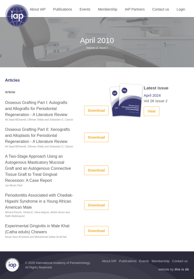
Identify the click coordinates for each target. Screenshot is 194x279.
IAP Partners (135, 9)
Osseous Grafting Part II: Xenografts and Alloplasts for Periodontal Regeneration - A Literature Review (37, 135)
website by (173, 269)
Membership (107, 9)
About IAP (37, 9)
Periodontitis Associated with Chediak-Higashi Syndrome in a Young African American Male (39, 201)
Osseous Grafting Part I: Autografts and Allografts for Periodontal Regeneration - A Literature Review (36, 108)
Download (96, 110)
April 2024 (152, 95)
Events (85, 9)
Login (181, 9)
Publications (62, 9)
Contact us (160, 9)
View (152, 111)
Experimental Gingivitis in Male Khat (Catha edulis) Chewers (37, 229)
